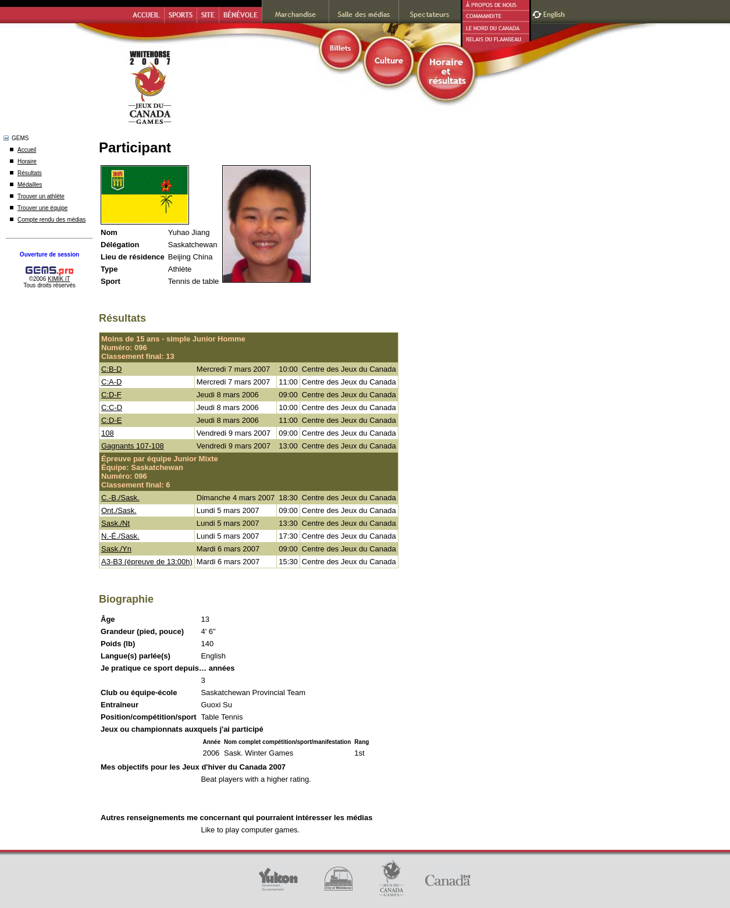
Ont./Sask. (119, 510)
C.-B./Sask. (120, 497)
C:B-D (111, 369)
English (555, 13)
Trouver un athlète (41, 196)
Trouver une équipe (42, 208)
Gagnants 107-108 (132, 445)
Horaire (27, 161)
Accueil (26, 150)
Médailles (29, 184)
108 (107, 433)
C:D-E (111, 420)
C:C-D (111, 407)
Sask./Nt (115, 523)
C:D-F (111, 394)
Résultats (29, 173)
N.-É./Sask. (120, 536)
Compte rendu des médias (51, 219)
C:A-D (111, 382)
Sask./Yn (116, 548)
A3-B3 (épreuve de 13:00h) (147, 561)
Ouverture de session (49, 254)
